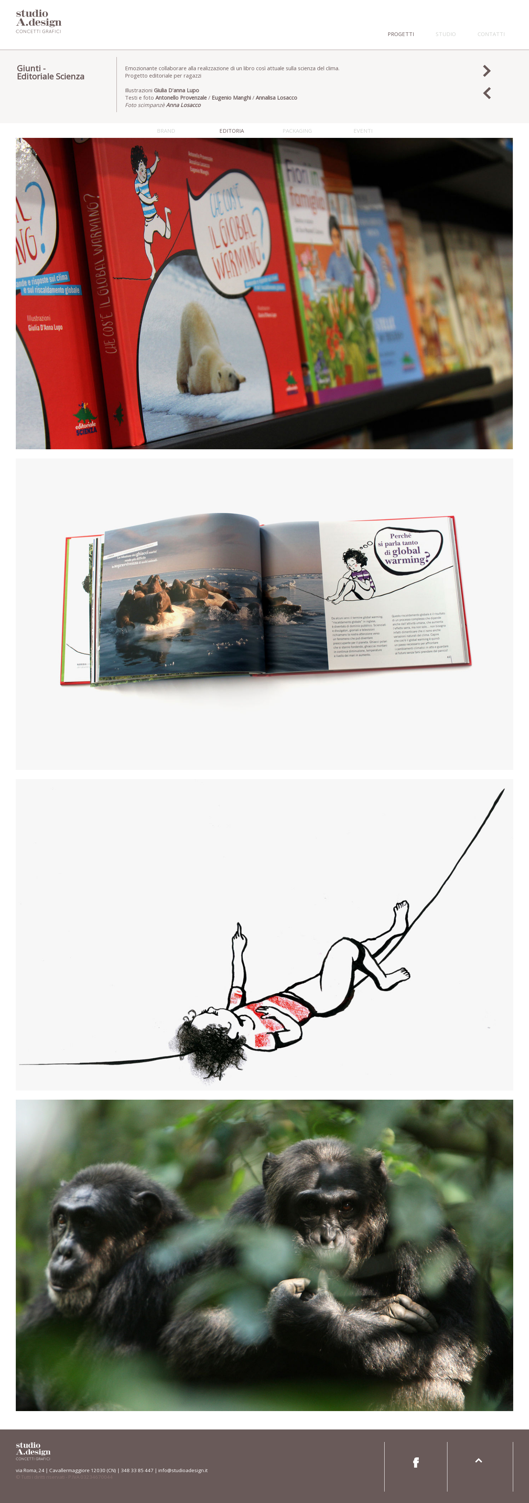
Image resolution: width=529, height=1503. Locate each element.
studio (446, 34)
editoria (231, 130)
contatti (491, 34)
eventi (363, 130)
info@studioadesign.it (183, 1470)
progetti (401, 34)
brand (166, 130)
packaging (297, 130)
